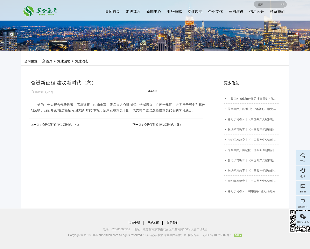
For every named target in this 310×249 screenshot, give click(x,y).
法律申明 (134, 222)
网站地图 (153, 222)
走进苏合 (133, 11)
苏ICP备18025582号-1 (217, 235)
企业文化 (215, 11)
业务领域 (174, 11)
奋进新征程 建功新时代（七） (61, 124)
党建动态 (81, 61)
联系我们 (277, 11)
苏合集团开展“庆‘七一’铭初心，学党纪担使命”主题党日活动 (265, 109)
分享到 (152, 91)
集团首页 (112, 11)
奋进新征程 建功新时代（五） (163, 124)
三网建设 (236, 11)
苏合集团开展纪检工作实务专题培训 (251, 150)
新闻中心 (153, 11)
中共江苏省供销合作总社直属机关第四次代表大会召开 (262, 98)
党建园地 (195, 11)
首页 (47, 61)
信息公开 (256, 11)
